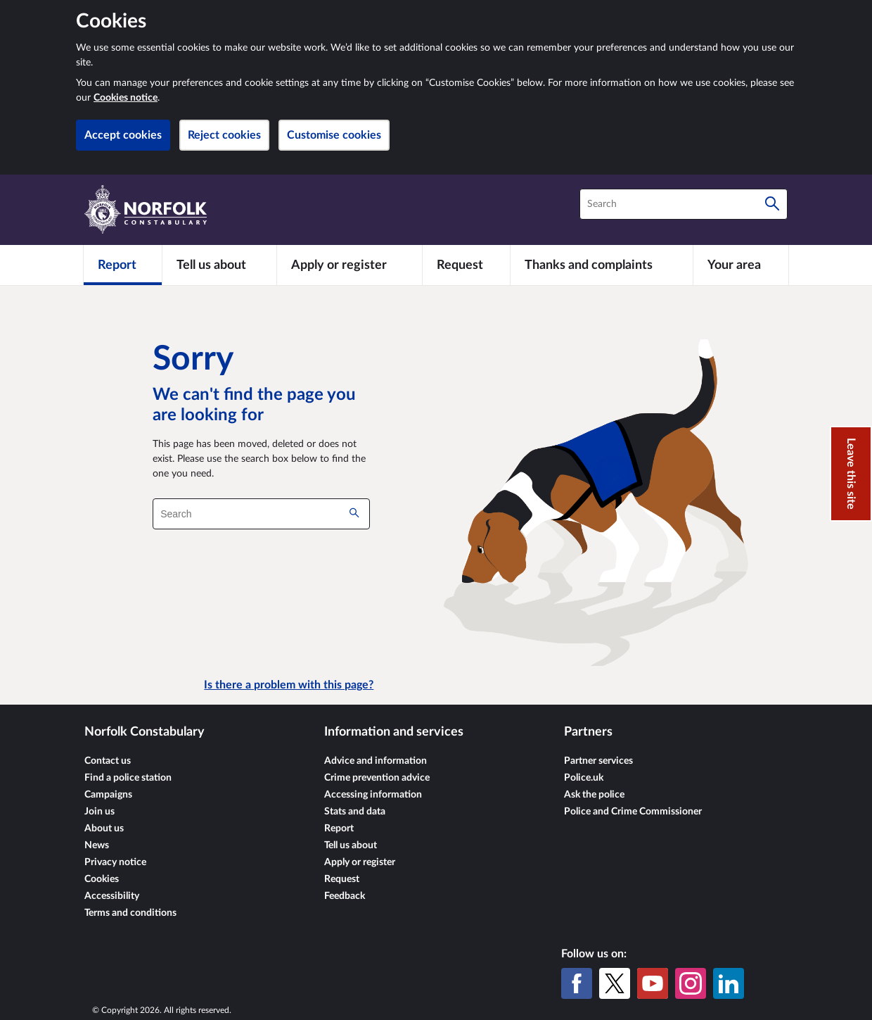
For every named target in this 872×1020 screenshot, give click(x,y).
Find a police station (128, 778)
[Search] (772, 204)
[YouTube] (652, 983)
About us (104, 828)
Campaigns (108, 795)
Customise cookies (334, 135)
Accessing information (373, 795)
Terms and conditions (130, 913)
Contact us (107, 761)
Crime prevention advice (377, 778)
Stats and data (354, 812)
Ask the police (594, 795)
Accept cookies (123, 135)
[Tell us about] (219, 264)
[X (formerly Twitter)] (614, 983)
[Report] (123, 264)
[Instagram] (690, 983)
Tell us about (350, 845)
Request (341, 879)
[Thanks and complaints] (602, 264)
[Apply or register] (349, 264)
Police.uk (583, 778)
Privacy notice (115, 862)
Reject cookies (224, 135)
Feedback (344, 896)
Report (339, 828)
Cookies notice (126, 98)
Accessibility (111, 896)
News (96, 845)
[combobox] (683, 204)
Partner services (598, 761)
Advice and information (375, 761)
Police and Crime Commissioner (633, 812)
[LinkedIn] (728, 983)
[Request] (466, 264)
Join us (99, 812)
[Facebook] (576, 983)
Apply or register (359, 862)
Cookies (101, 879)
